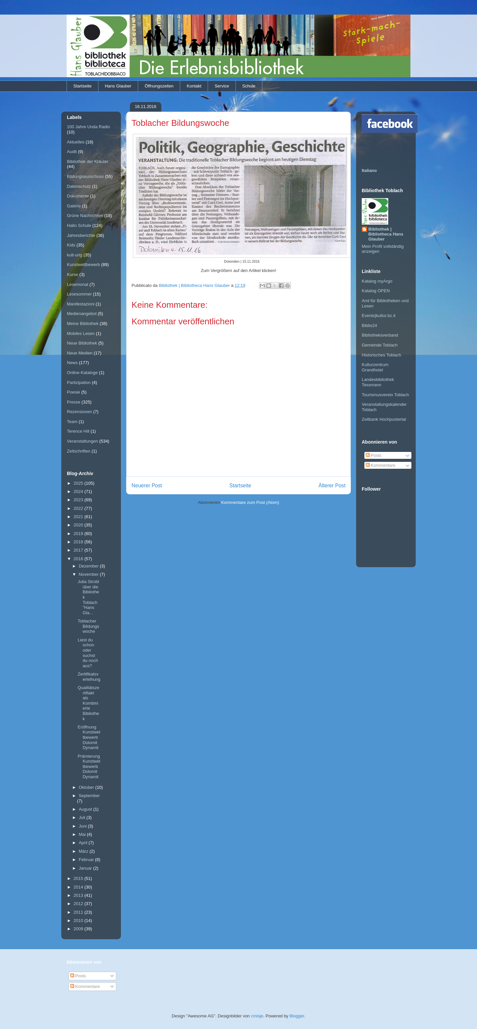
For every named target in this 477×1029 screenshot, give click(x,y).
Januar (86, 868)
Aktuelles (75, 141)
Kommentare (381, 465)
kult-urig (74, 254)
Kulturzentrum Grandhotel (375, 367)
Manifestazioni (80, 303)
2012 (79, 903)
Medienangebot (82, 313)
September (89, 795)
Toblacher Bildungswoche (88, 626)
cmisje (257, 1015)
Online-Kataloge (82, 372)
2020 (79, 524)
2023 (79, 499)
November (89, 574)
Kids (71, 245)
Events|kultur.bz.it (379, 315)
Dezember (89, 566)
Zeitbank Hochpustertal (384, 419)
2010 (79, 920)
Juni (83, 826)
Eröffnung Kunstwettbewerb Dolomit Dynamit (89, 737)
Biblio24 (369, 325)
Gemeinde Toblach (380, 345)
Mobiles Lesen (81, 333)
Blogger (297, 1015)
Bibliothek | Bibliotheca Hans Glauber (385, 234)
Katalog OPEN (376, 290)
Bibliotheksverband (380, 335)
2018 (79, 541)
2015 (79, 878)
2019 (79, 533)
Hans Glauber (118, 85)
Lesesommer (79, 294)
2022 (79, 508)
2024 (79, 491)
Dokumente (78, 195)
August (86, 809)
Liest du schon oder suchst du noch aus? (88, 652)
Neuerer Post (147, 485)
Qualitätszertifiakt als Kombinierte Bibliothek (88, 703)
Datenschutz (79, 186)
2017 (79, 550)
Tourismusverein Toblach (385, 394)
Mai (83, 834)
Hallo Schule (79, 225)
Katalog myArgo (377, 281)
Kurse (72, 274)
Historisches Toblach (381, 354)
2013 (79, 895)
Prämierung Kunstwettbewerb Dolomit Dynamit (89, 766)
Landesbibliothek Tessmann (378, 382)
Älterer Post (332, 485)
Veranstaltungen (82, 441)
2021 (79, 516)
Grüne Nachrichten (85, 215)
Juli (82, 817)
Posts (374, 455)
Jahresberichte (81, 235)
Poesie (73, 392)
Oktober (87, 787)
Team (72, 421)
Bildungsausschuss (85, 176)
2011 (79, 912)
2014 (79, 887)
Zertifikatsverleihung (89, 677)
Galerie (74, 205)
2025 (79, 483)
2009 (79, 928)
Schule (248, 85)
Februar (87, 859)
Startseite (83, 85)
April (84, 842)
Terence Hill (78, 431)
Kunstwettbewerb (83, 264)
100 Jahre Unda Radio (88, 126)
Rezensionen (79, 411)
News (72, 362)
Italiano (369, 170)
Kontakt (194, 85)
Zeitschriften (78, 451)
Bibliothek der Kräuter (87, 161)
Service (222, 85)
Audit (72, 151)
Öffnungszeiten (159, 85)
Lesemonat (77, 284)
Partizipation (79, 382)
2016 (79, 558)
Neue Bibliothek (82, 343)
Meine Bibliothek (82, 323)
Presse (73, 402)
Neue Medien (79, 353)
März (84, 851)
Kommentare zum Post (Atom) (250, 502)
